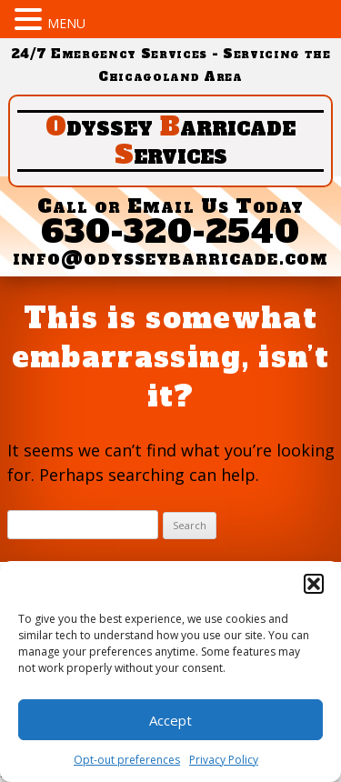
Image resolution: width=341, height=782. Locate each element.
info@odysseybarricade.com (170, 258)
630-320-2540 (171, 231)
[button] (314, 584)
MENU (66, 23)
